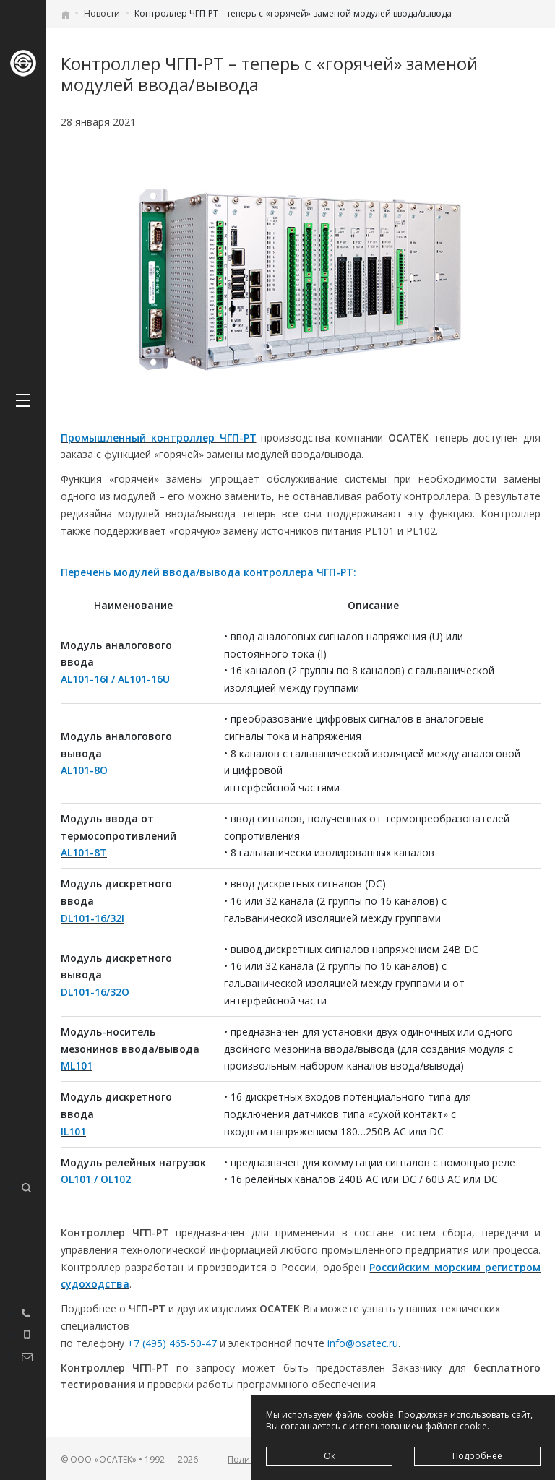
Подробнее (477, 1456)
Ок (329, 1456)
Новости (102, 13)
